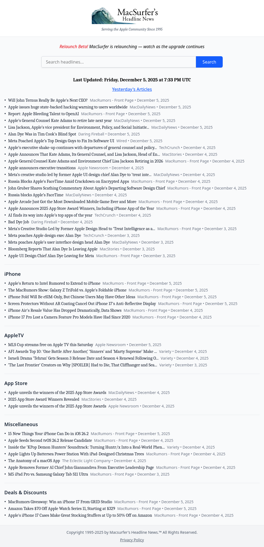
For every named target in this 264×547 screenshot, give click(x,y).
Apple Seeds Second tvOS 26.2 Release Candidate (50, 440)
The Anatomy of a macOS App (34, 460)
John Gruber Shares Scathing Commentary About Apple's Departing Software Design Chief (86, 188)
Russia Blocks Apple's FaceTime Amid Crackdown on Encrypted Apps (68, 181)
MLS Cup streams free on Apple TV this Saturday (50, 344)
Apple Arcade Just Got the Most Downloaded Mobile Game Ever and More (72, 201)
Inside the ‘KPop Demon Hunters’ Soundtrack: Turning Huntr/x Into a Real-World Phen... (86, 447)
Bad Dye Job (18, 222)
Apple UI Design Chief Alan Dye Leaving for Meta (51, 255)
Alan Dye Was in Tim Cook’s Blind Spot (42, 134)
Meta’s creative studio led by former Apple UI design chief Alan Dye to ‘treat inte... (79, 174)
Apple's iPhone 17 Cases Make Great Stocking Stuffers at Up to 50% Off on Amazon (80, 515)
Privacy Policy (132, 539)
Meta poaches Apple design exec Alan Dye (44, 235)
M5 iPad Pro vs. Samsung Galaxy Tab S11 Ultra (48, 474)
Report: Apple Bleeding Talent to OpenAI (43, 113)
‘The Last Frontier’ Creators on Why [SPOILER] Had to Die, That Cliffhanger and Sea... (82, 365)
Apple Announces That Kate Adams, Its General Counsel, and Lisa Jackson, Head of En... (84, 154)
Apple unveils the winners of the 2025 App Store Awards (57, 392)
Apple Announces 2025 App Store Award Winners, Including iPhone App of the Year (81, 208)
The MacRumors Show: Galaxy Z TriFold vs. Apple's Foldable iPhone (67, 290)
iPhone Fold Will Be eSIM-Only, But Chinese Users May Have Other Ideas (71, 296)
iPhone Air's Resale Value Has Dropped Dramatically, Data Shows (64, 310)
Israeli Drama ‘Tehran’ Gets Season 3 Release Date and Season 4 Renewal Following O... (83, 358)
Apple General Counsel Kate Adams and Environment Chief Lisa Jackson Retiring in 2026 (85, 161)
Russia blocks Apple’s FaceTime (35, 195)
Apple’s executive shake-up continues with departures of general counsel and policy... (82, 147)
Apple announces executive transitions (42, 167)
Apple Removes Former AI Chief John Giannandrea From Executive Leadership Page (81, 467)
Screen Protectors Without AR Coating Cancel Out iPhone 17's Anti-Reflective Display (82, 303)
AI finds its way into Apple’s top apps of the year (50, 215)
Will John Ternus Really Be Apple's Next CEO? (48, 100)
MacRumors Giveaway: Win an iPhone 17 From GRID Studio (60, 501)
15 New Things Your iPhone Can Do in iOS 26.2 (48, 433)
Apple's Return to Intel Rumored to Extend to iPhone (54, 283)
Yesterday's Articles (132, 89)
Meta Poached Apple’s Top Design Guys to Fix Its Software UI (61, 140)
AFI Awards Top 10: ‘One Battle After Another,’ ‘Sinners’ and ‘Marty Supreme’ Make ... (82, 351)
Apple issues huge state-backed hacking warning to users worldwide (67, 107)
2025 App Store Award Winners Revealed (43, 399)
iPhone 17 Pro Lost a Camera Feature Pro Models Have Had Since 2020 (69, 317)
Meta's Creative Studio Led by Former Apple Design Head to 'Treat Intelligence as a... (81, 228)
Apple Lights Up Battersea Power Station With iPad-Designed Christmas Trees (76, 454)
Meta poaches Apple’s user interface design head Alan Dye (59, 242)
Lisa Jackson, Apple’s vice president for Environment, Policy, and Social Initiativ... (78, 127)
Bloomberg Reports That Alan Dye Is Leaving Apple (52, 249)
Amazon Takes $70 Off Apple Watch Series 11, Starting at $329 (61, 508)
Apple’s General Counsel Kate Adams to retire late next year (60, 120)
